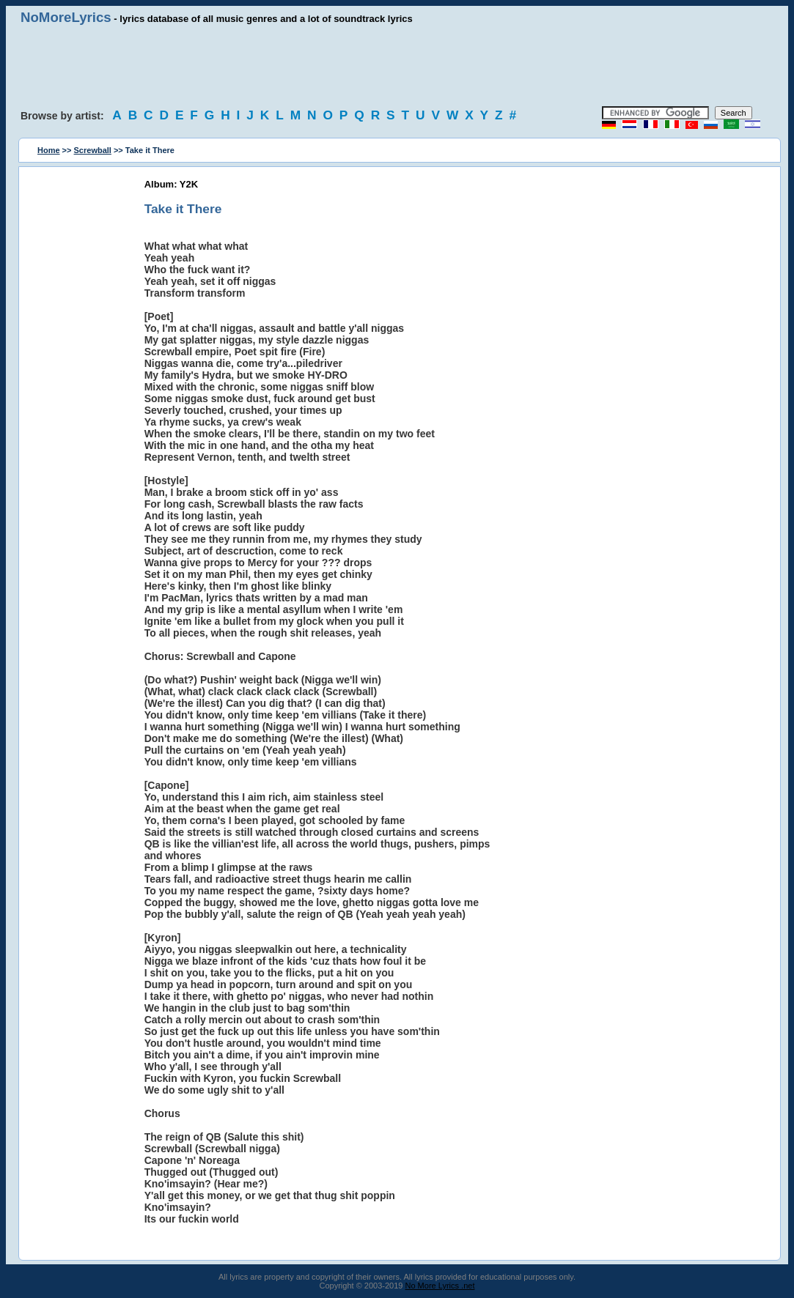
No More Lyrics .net (440, 1285)
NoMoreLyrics (66, 17)
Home (48, 150)
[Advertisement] (397, 66)
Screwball (92, 150)
